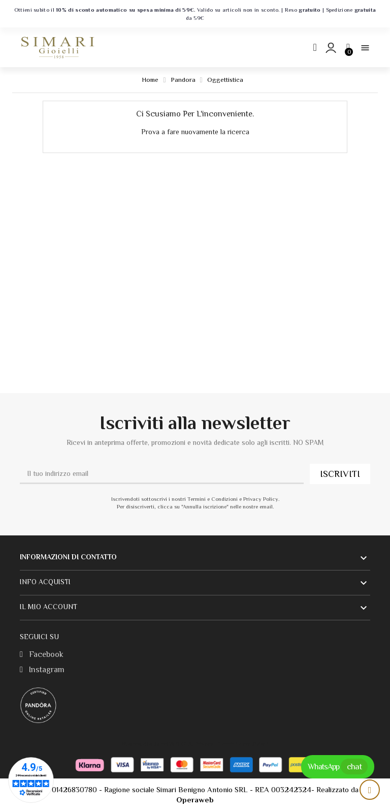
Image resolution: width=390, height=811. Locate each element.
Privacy (203, 744)
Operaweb (195, 799)
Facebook (41, 654)
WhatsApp (338, 766)
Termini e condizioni (243, 744)
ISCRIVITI (340, 474)
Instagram (42, 669)
